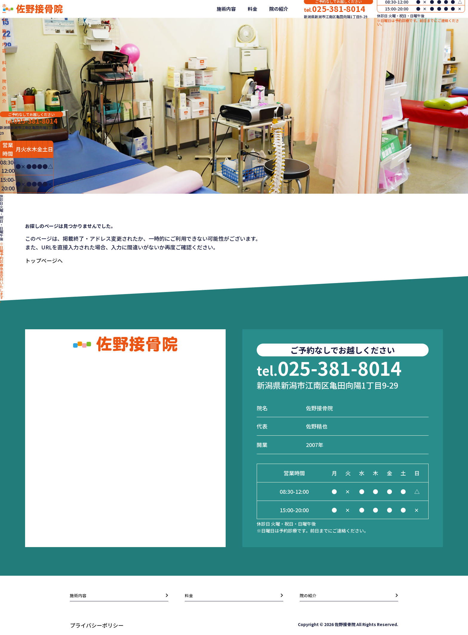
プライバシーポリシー (97, 625)
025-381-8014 (329, 23)
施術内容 (220, 26)
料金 (247, 26)
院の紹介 (273, 26)
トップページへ (44, 260)
